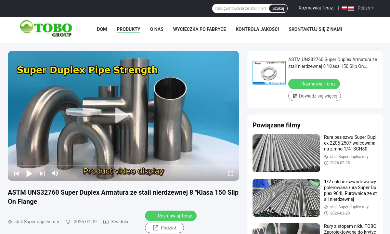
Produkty (128, 29)
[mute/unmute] (55, 173)
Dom (102, 29)
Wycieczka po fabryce (199, 29)
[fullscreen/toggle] (230, 173)
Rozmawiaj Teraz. (316, 7)
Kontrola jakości (257, 29)
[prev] (16, 173)
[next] (42, 173)
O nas (156, 29)
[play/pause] (29, 173)
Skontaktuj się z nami (315, 29)
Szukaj (278, 8)
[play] (123, 116)
